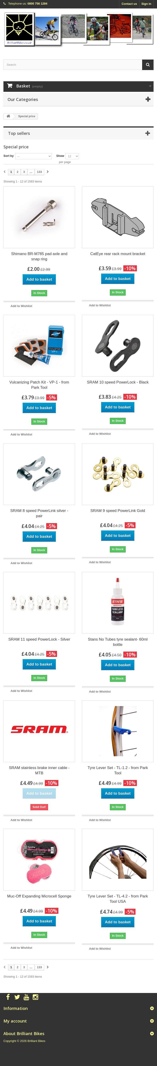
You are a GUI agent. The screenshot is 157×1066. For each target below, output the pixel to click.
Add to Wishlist (21, 306)
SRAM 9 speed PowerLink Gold (117, 511)
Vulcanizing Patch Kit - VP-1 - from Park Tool (39, 385)
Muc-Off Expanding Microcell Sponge (39, 896)
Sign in (146, 3)
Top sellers (19, 133)
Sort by (8, 156)
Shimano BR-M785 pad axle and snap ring (39, 256)
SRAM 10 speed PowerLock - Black (118, 382)
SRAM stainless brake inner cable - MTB (39, 770)
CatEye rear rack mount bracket (117, 254)
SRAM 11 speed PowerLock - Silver (39, 639)
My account (15, 1021)
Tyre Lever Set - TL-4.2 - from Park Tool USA (118, 899)
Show (60, 156)
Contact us (129, 3)
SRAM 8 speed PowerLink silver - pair (39, 513)
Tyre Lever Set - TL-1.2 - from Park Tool (118, 770)
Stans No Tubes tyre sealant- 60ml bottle (118, 642)
